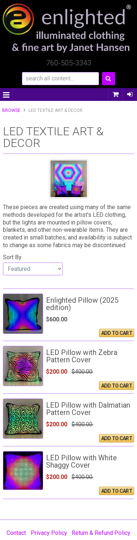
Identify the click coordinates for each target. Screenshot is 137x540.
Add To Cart (116, 333)
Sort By (12, 257)
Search (108, 78)
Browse (11, 110)
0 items (115, 94)
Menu (6, 94)
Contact (16, 532)
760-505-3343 (68, 62)
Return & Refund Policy (101, 532)
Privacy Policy (49, 532)
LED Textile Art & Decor (55, 110)
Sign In (129, 94)
